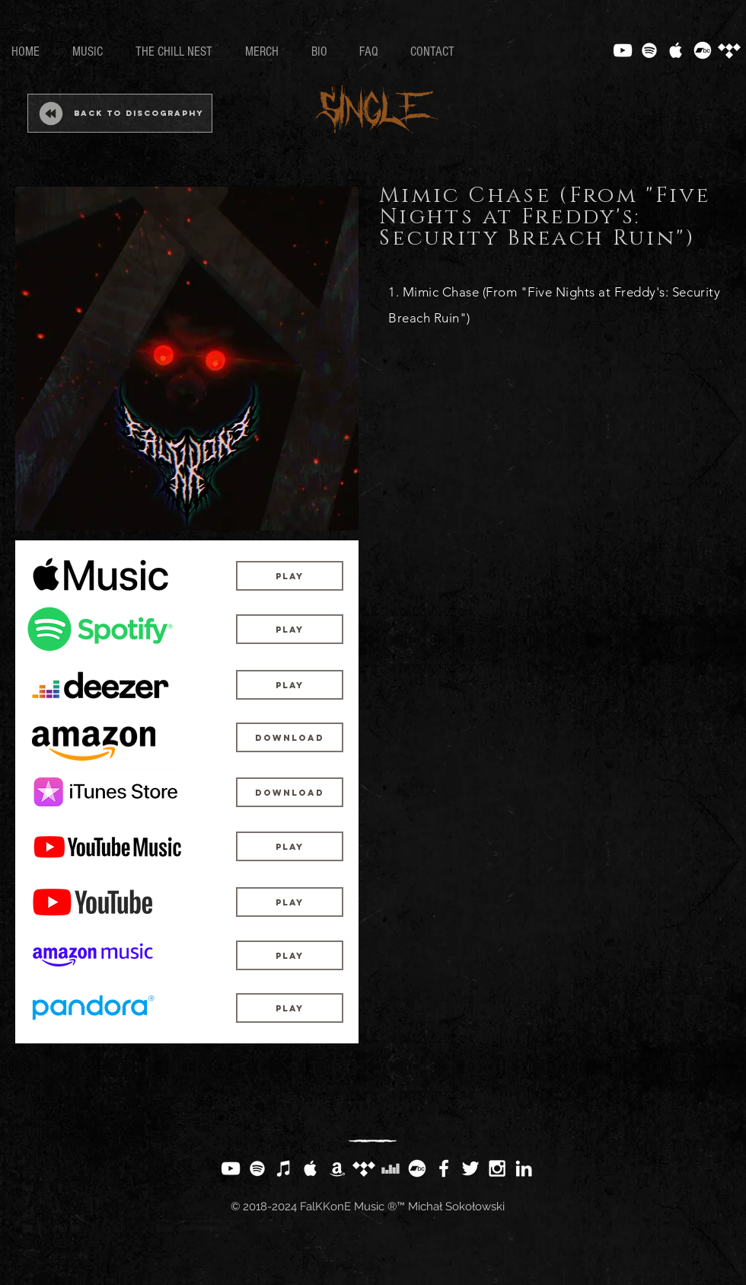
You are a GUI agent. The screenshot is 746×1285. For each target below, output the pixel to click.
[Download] (289, 737)
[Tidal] (729, 50)
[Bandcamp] (702, 50)
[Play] (289, 576)
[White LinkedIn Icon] (523, 1168)
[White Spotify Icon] (649, 50)
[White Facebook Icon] (443, 1168)
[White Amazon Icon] (337, 1168)
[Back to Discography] (119, 113)
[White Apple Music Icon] (676, 50)
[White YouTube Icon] (622, 50)
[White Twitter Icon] (470, 1168)
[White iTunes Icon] (284, 1168)
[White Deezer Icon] (390, 1168)
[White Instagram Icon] (497, 1168)
